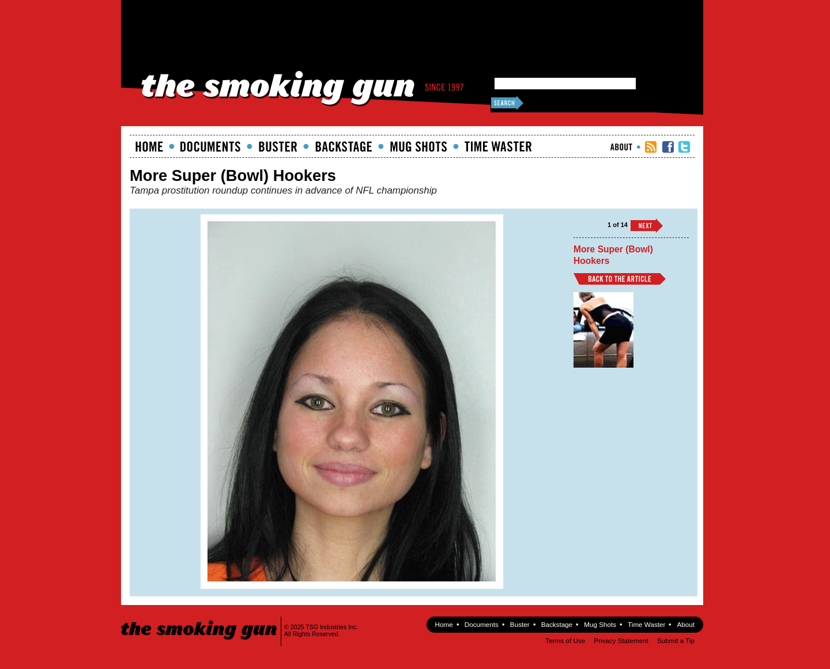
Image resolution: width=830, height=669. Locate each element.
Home (149, 146)
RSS (651, 147)
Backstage (343, 146)
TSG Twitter (684, 147)
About (621, 146)
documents (210, 146)
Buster (277, 146)
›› (647, 225)
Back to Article (620, 279)
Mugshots (418, 146)
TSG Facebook (668, 147)
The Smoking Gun (199, 620)
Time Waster (498, 146)
